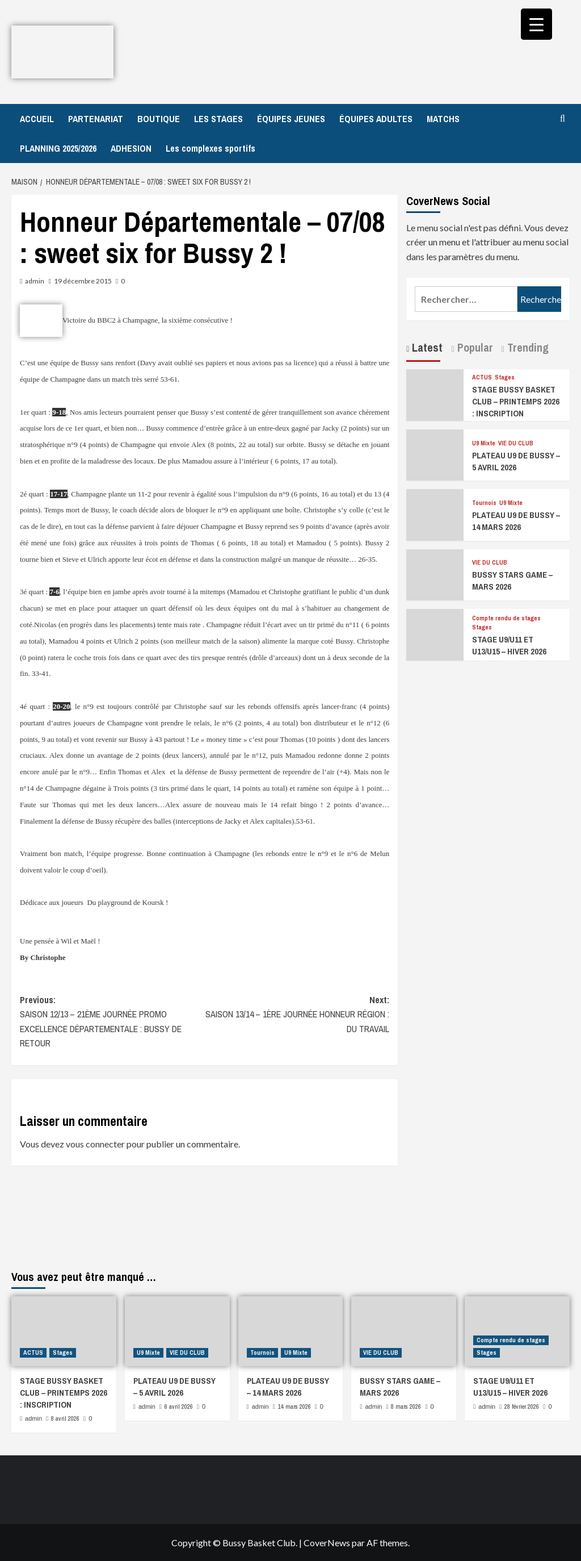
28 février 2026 (521, 1406)
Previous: (112, 1022)
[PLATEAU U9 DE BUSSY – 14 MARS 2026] (435, 513)
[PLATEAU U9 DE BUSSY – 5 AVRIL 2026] (435, 453)
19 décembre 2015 (83, 281)
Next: (297, 1015)
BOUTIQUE (158, 118)
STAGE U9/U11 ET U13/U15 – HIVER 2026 (509, 645)
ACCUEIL (37, 118)
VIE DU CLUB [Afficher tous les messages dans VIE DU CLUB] (515, 443)
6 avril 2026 (179, 1406)
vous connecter (95, 1143)
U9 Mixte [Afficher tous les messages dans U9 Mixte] (483, 443)
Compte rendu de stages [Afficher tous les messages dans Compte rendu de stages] (506, 618)
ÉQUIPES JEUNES (291, 118)
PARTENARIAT (95, 118)
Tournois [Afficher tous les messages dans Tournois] (484, 503)
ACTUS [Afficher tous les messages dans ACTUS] (482, 377)
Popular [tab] (473, 347)
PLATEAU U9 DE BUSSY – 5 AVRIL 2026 (516, 461)
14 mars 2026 (294, 1406)
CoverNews (327, 1542)
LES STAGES (218, 118)
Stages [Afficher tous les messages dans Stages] (505, 377)
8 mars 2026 (406, 1406)
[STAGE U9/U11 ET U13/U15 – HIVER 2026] (435, 633)
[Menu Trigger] (536, 24)
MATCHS (443, 118)
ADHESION (131, 148)
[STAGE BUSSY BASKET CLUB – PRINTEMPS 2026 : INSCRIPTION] (435, 394)
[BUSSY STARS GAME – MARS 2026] (435, 573)
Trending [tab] (526, 347)
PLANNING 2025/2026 (58, 148)
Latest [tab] (426, 347)
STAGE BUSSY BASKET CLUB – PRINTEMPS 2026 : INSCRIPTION (515, 401)
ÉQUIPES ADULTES (375, 118)
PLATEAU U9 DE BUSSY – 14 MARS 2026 (516, 521)
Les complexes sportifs (210, 148)
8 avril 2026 (65, 1418)
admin (34, 281)
